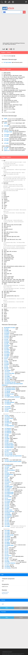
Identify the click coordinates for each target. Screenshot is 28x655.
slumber (11, 367)
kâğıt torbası (9, 486)
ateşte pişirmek (9, 402)
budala (7, 416)
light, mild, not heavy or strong (10, 232)
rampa (7, 517)
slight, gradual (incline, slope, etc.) (11, 295)
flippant (5, 309)
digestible (6, 235)
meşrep (7, 352)
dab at (14, 454)
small (5, 294)
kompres (8, 482)
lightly (5, 283)
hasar (6, 340)
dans (7, 419)
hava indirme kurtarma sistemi (13, 461)
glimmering (14, 513)
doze (17, 329)
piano (5, 238)
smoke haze (15, 357)
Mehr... (7, 607)
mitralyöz (8, 499)
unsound (12, 333)
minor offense (12, 552)
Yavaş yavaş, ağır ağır (14, 130)
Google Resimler (5, 592)
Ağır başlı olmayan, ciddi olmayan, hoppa (12, 75)
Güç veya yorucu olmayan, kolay (10, 88)
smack (10, 557)
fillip (11, 421)
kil (6, 477)
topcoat (12, 507)
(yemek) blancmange (8, 258)
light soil (12, 566)
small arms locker (22, 544)
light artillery (15, 365)
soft (5, 241)
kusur (7, 484)
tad (6, 558)
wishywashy (6, 200)
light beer (11, 411)
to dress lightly (15, 449)
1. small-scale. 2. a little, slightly (17, 560)
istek (7, 467)
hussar (13, 554)
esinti (6, 337)
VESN (13, 109)
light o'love (12, 472)
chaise (15, 445)
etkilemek (8, 431)
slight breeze (13, 532)
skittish (5, 319)
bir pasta (8, 408)
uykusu (7, 150)
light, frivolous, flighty (8, 255)
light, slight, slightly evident (10, 291)
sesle (7, 540)
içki (6, 468)
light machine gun (18, 493)
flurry (11, 530)
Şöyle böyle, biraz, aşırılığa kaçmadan (17, 138)
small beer (11, 415)
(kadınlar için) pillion (16, 434)
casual (5, 304)
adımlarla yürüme (10, 388)
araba (7, 400)
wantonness (14, 495)
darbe (7, 421)
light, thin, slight (7, 270)
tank (6, 361)
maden (7, 489)
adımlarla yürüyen (10, 389)
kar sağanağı (12, 55)
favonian (5, 198)
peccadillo (11, 549)
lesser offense (12, 547)
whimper (11, 343)
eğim (7, 435)
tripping (17, 388)
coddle (16, 402)
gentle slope (12, 435)
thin (5, 297)
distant (5, 223)
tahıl (7, 560)
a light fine (17, 510)
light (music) (6, 233)
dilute (5, 316)
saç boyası (8, 377)
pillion (10, 339)
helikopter (8, 465)
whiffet (11, 478)
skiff (15, 475)
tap (4, 208)
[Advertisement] (13, 28)
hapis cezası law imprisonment (13, 455)
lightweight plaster (20, 556)
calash (15, 444)
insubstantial (6, 196)
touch (12, 370)
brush (13, 428)
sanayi (6, 134)
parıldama (8, 514)
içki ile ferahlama (10, 470)
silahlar (7, 543)
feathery (6, 215)
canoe (12, 539)
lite (4, 203)
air (11, 375)
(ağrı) (6, 330)
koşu (6, 348)
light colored (12, 521)
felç (6, 437)
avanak (7, 406)
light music (13, 501)
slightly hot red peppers (20, 372)
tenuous (6, 269)
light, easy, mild (7, 226)
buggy (17, 327)
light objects (17, 373)
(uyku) (6, 333)
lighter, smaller (13, 379)
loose (5, 253)
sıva (7, 557)
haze (15, 546)
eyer (6, 339)
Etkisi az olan (7, 103)
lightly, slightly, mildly (8, 278)
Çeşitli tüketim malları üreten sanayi (18, 134)
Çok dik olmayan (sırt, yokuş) (10, 100)
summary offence (13, 550)
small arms (16, 356)
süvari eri (8, 555)
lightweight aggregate (20, 390)
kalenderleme (9, 474)
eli (5, 149)
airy (5, 230)
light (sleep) (6, 292)
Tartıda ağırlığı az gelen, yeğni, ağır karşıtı (12, 81)
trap (11, 400)
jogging (11, 347)
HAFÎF (5, 118)
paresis (11, 437)
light (4, 160)
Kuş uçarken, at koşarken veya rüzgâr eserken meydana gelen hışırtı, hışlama (13, 120)
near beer (14, 409)
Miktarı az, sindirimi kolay (9, 106)
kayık (6, 346)
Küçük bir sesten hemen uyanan (17, 150)
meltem (7, 349)
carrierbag (15, 485)
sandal (7, 539)
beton (6, 335)
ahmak (7, 392)
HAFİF (5, 123)
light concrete (13, 336)
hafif (3, 604)
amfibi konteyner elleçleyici (12, 396)
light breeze (13, 349)
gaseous (6, 321)
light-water (10, 359)
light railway (14, 422)
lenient (5, 272)
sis (6, 358)
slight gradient (15, 516)
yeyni (5, 110)
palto (7, 508)
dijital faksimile (9, 425)
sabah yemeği (9, 535)
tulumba (8, 568)
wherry (15, 346)
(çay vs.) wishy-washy (9, 276)
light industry (14, 429)
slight (4, 175)
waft (11, 480)
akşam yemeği (9, 394)
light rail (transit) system (17, 62)
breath (11, 354)
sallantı (7, 536)
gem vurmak (9, 443)
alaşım (7, 395)
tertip (6, 138)
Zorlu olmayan (7, 99)
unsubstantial (7, 260)
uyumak (7, 370)
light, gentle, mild (8, 273)
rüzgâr (7, 376)
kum (7, 483)
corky (5, 312)
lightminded (6, 318)
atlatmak (8, 404)
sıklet (6, 126)
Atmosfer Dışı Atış (10, 382)
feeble (5, 261)
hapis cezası (8, 131)
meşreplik (8, 496)
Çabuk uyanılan (6, 72)
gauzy (5, 315)
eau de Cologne (18, 511)
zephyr (11, 353)
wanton (12, 352)
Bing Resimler (5, 593)
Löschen (21, 607)
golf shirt (12, 565)
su (5, 360)
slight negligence (14, 438)
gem (12, 408)
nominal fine (15, 508)
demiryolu (8, 422)
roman (7, 524)
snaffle (11, 439)
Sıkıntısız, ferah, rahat (9, 107)
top (6, 366)
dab (14, 452)
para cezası (8, 510)
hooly (5, 206)
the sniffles (12, 504)
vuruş (7, 371)
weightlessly (13, 505)
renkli (7, 523)
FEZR (13, 112)
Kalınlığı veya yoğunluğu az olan (11, 101)
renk (7, 518)
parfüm (7, 512)
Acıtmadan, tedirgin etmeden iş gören (17, 148)
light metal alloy (19, 490)
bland (4, 192)
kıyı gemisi (8, 487)
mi (6, 498)
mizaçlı (7, 501)
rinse (13, 376)
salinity (5, 205)
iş (6, 471)
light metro (12, 350)
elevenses (16, 534)
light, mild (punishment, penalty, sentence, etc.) (14, 266)
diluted (5, 313)
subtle (4, 195)
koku (7, 479)
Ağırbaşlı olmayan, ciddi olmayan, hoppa (13, 104)
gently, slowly (15, 451)
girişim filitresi (9, 447)
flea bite (14, 514)
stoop (11, 344)
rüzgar (6, 354)
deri (7, 424)
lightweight (5, 183)
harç (7, 460)
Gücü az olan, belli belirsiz (10, 97)
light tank (15, 360)
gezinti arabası (9, 444)
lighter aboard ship (21, 487)
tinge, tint (12, 517)
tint (11, 518)
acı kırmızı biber (9, 373)
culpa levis (15, 342)
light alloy (16, 395)
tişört (7, 565)
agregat (7, 391)
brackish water (16, 366)
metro (6, 351)
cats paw (12, 533)
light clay (12, 477)
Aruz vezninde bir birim (8, 87)
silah (6, 357)
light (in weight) (7, 267)
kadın (7, 473)
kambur (7, 345)
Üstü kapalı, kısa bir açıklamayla (16, 147)
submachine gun (17, 491)
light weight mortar (17, 460)
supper (15, 393)
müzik (7, 502)
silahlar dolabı (9, 545)
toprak (7, 566)
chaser (11, 468)
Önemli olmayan (7, 74)
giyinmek (8, 449)
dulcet (5, 250)
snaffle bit (11, 441)
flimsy (4, 193)
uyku (6, 140)
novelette (12, 523)
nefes (7, 504)
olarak (7, 507)
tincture (13, 432)
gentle (5, 306)
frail (5, 263)
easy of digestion (8, 254)
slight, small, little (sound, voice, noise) (12, 239)
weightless (6, 310)
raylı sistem (7, 62)
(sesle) (6, 332)
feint (5, 264)
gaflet (7, 438)
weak (5, 218)
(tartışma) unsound (8, 229)
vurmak (8, 452)
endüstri (8, 429)
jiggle (15, 536)
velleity (13, 467)
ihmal (6, 342)
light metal (14, 488)
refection (17, 470)
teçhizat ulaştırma (10, 563)
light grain (15, 559)
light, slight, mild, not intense (10, 251)
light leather (14, 424)
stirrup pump (14, 567)
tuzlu (6, 367)
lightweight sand (18, 482)
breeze (11, 337)
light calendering (17, 474)
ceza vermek (9, 418)
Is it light (14, 497)
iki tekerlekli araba (9, 327)
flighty (5, 202)
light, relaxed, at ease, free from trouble (13, 224)
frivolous (6, 227)
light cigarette (13, 542)
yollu (6, 143)
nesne (7, 374)
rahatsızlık (8, 516)
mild (4, 168)
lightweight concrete (17, 334)
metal (7, 495)
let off (14, 418)
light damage (12, 340)
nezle (7, 505)
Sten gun (14, 498)
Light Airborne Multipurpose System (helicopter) (16, 386)
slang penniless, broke (9, 257)
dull (10, 330)
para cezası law (9, 511)
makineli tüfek (9, 492)
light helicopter (19, 465)
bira (7, 409)
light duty (17, 471)
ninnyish (13, 392)
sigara (7, 542)
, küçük (7, 380)
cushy (5, 275)
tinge (13, 431)
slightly (10, 363)
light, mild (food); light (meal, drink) (11, 236)
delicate (5, 199)
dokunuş (8, 428)
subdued (6, 217)
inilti (6, 343)
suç (6, 548)
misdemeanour (12, 553)
